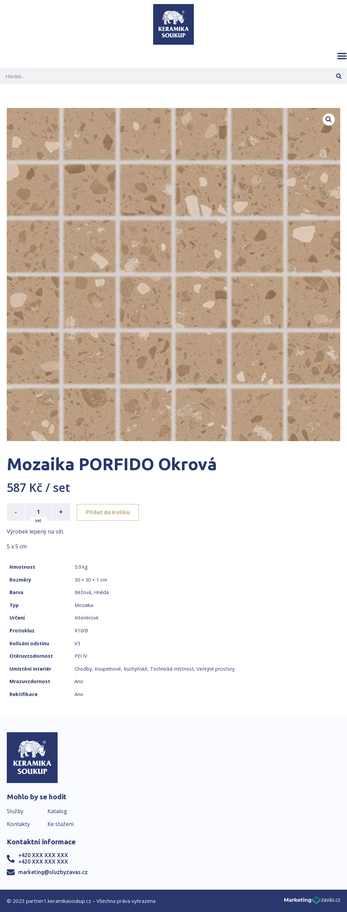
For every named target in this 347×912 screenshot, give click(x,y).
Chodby (83, 669)
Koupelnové (108, 669)
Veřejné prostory (215, 669)
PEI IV (81, 656)
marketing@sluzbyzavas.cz (53, 872)
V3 (77, 643)
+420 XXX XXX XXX (43, 855)
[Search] (338, 76)
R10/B (81, 630)
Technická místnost (172, 669)
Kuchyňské (135, 669)
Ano (79, 681)
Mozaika (84, 605)
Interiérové (87, 617)
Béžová (83, 592)
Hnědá (101, 592)
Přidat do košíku (109, 512)
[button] (342, 56)
